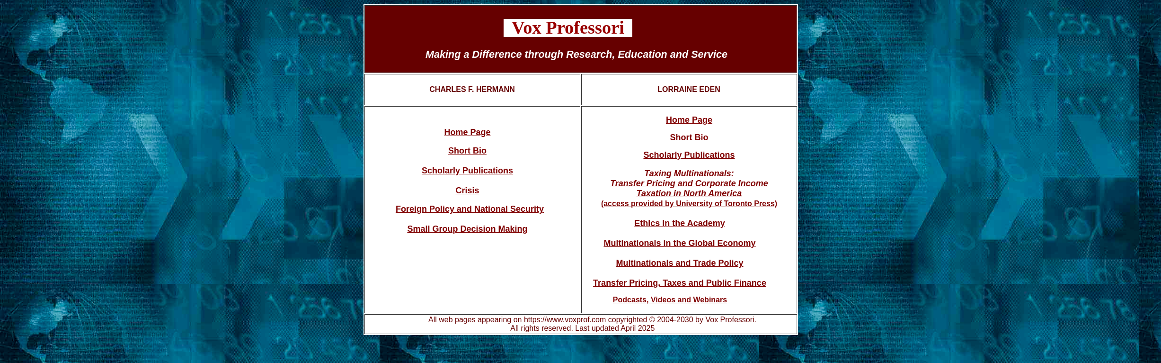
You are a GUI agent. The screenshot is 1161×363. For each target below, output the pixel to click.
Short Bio (467, 150)
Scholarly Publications (467, 170)
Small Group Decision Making (467, 229)
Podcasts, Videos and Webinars (670, 300)
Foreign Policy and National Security (470, 209)
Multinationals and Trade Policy (679, 263)
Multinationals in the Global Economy (679, 243)
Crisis (467, 190)
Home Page (467, 132)
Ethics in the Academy (679, 223)
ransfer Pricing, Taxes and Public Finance (682, 283)
